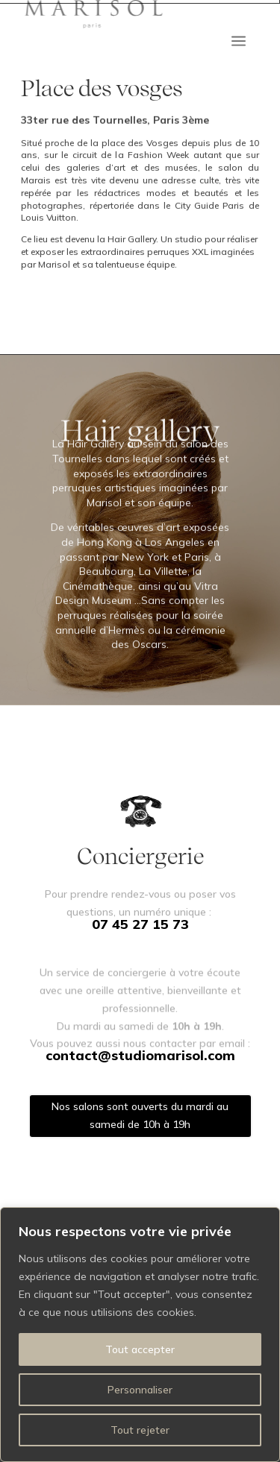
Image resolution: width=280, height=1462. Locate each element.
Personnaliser (140, 1389)
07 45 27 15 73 (140, 924)
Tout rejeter (140, 1430)
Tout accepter (140, 1349)
